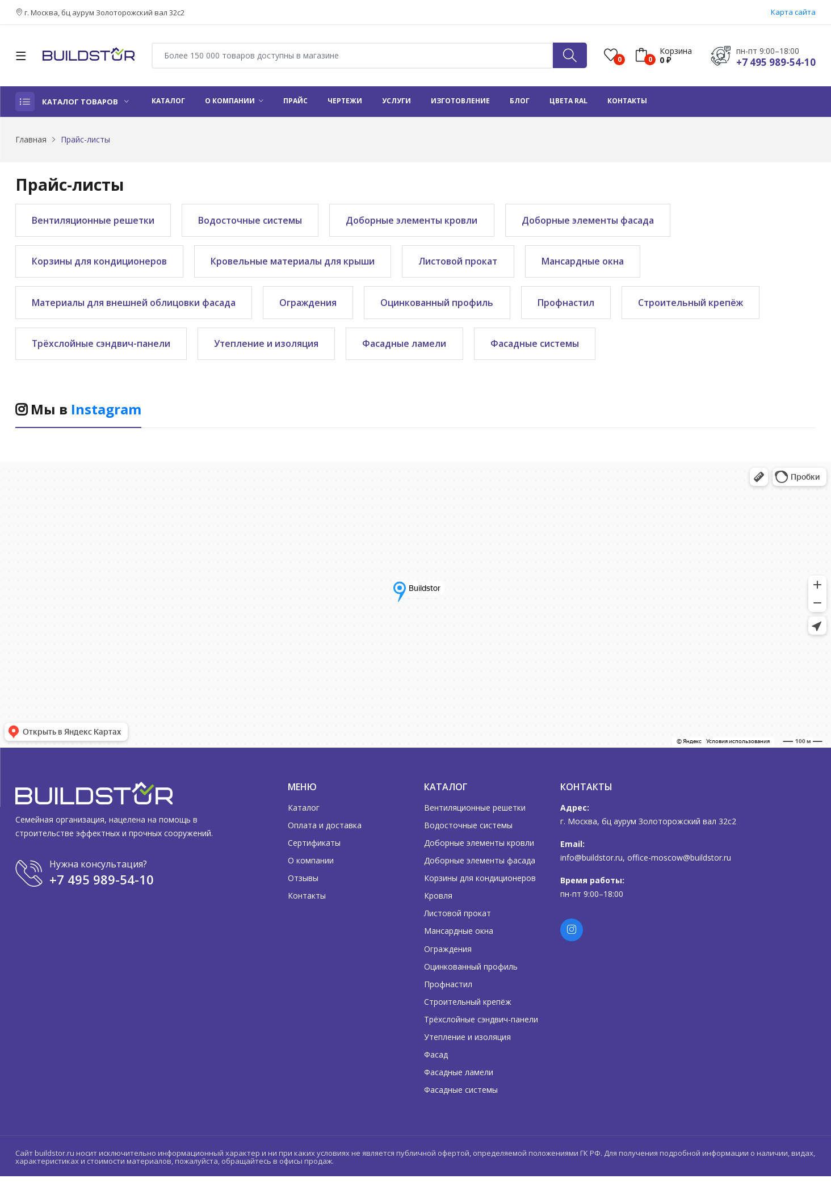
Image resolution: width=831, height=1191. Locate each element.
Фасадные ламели (412, 349)
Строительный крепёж (703, 306)
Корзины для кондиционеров (101, 263)
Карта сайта (793, 12)
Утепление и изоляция (271, 349)
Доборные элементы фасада (599, 221)
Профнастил (576, 306)
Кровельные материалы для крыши (297, 263)
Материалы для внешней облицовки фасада (135, 306)
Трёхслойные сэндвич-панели (103, 349)
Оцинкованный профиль (444, 306)
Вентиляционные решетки (95, 221)
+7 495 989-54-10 (776, 62)
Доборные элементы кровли (420, 221)
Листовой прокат (465, 263)
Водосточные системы (255, 221)
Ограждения (313, 306)
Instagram (106, 415)
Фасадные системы (544, 349)
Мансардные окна (592, 263)
